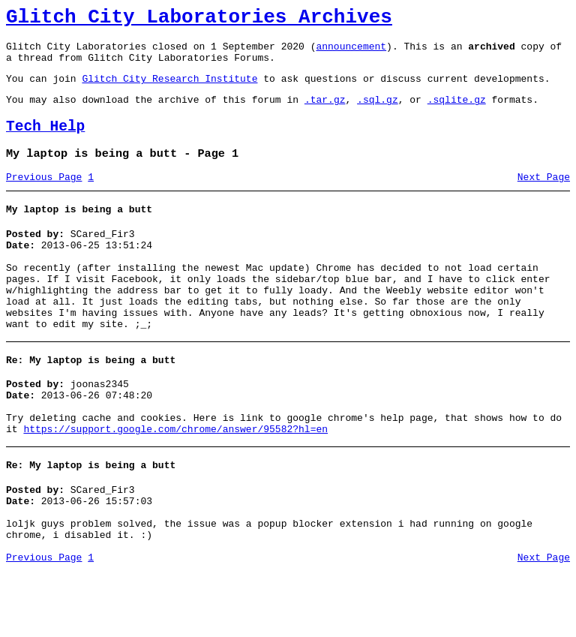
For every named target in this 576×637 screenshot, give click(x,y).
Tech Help (45, 142)
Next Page (544, 197)
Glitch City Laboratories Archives (199, 19)
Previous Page (44, 197)
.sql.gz (377, 112)
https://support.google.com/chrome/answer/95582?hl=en (175, 481)
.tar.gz (325, 112)
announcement (351, 52)
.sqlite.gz (457, 112)
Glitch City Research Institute (169, 89)
